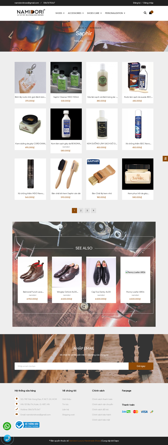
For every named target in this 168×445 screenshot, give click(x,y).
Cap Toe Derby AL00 (101, 292)
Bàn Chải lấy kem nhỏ (102, 193)
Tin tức (65, 404)
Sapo (116, 441)
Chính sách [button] (98, 390)
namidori (66, 147)
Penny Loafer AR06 (135, 292)
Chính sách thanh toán (102, 399)
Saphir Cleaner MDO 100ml (66, 97)
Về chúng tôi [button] (69, 390)
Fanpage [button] (126, 390)
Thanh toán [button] (128, 404)
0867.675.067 (34, 409)
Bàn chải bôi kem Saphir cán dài (66, 193)
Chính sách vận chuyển (102, 404)
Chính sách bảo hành (101, 414)
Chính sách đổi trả (100, 409)
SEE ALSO (84, 248)
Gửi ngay (141, 366)
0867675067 (49, 3)
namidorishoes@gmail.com (27, 3)
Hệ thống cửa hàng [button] (25, 390)
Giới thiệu (66, 399)
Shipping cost (68, 414)
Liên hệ (65, 409)
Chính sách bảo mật (101, 420)
